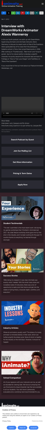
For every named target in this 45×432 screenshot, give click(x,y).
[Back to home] (12, 4)
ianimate (21, 129)
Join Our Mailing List (23, 151)
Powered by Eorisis (37, 421)
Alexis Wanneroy (6, 129)
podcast (34, 129)
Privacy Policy (6, 421)
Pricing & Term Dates (22, 173)
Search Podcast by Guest (22, 139)
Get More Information (22, 162)
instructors (28, 129)
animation (15, 129)
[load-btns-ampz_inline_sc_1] (41, 12)
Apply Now (22, 184)
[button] (43, 4)
